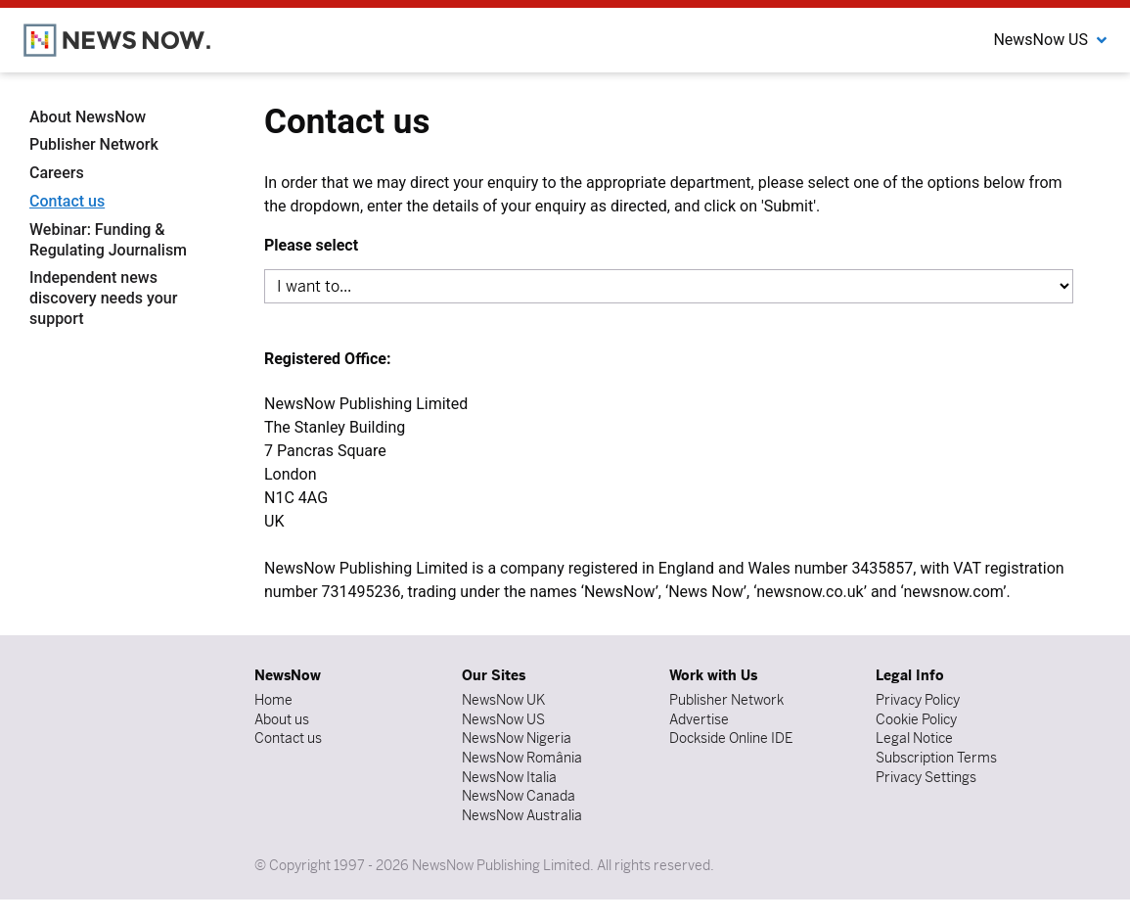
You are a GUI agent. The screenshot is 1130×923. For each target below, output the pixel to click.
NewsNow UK (503, 700)
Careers (56, 172)
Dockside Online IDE (730, 738)
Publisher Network (93, 144)
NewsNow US (503, 719)
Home (273, 700)
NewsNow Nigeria (516, 738)
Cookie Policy (916, 719)
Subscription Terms (936, 757)
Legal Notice (914, 738)
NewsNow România (522, 757)
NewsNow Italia (509, 777)
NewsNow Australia (522, 815)
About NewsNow (87, 117)
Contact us (67, 201)
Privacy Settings (926, 777)
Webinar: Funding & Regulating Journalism (108, 239)
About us (281, 719)
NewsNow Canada (518, 796)
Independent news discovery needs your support (103, 298)
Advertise (699, 719)
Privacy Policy (918, 700)
